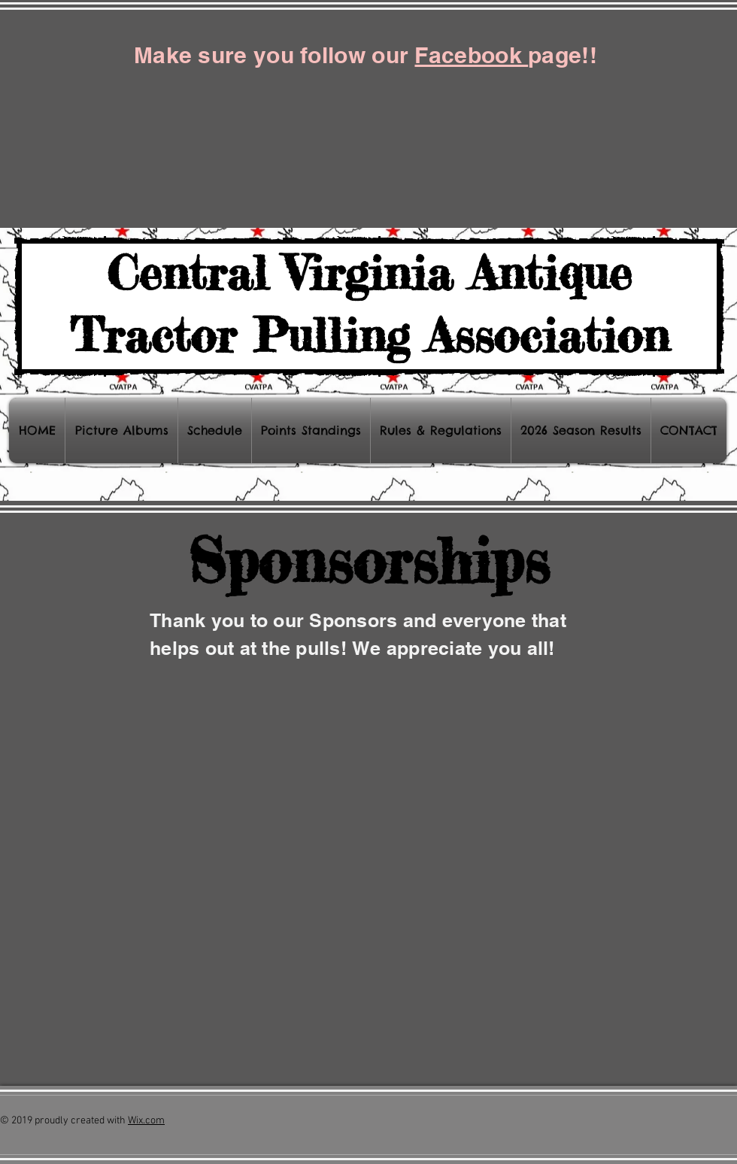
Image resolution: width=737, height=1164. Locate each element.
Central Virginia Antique (369, 272)
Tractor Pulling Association (369, 334)
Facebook (471, 54)
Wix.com (146, 1120)
